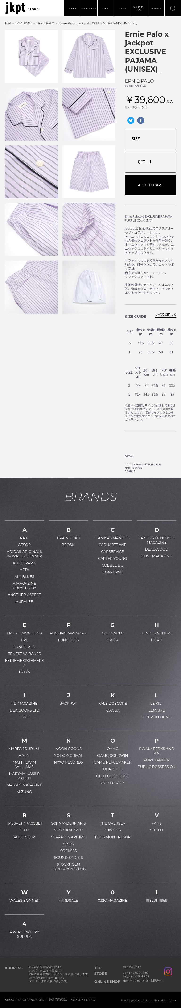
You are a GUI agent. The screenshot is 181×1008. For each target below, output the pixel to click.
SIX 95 (68, 844)
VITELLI (156, 830)
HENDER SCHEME (156, 633)
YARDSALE (68, 900)
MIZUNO (24, 792)
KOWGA (112, 710)
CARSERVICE (112, 551)
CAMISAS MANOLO (112, 538)
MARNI (24, 755)
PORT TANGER (156, 760)
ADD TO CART (150, 185)
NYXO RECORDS (68, 762)
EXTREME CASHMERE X (24, 662)
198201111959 (156, 900)
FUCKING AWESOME (68, 633)
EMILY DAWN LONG (24, 633)
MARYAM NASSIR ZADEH (24, 775)
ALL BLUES (24, 576)
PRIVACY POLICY (82, 1000)
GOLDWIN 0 (112, 633)
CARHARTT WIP (113, 545)
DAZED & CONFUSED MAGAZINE (157, 540)
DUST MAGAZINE (156, 556)
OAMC (112, 748)
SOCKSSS (68, 850)
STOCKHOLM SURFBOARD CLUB (68, 866)
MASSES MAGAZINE (24, 785)
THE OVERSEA (112, 823)
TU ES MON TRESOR (113, 837)
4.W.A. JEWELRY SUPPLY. (24, 934)
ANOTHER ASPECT (24, 594)
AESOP (24, 545)
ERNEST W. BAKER (24, 653)
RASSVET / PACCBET (24, 823)
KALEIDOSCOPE (112, 703)
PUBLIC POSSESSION (157, 767)
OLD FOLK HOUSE (112, 776)
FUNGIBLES (68, 640)
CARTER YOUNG (112, 558)
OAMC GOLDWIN (112, 755)
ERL (24, 640)
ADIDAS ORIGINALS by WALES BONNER (24, 553)
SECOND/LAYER (68, 830)
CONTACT (156, 8)
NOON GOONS (68, 748)
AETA (24, 570)
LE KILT (156, 703)
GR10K (112, 640)
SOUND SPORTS (68, 857)
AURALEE (24, 601)
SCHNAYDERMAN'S (68, 823)
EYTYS (24, 672)
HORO (156, 640)
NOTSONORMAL (68, 755)
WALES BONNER (24, 900)
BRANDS (72, 8)
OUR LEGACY (112, 783)
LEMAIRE (156, 710)
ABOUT (10, 1000)
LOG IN (122, 8)
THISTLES (112, 830)
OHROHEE (112, 769)
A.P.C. (24, 538)
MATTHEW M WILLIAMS (24, 764)
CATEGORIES (89, 8)
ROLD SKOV (24, 837)
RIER (24, 830)
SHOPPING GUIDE (32, 1000)
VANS (156, 823)
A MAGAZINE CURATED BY (24, 585)
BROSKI (68, 545)
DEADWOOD (156, 549)
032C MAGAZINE (112, 900)
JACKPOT (68, 703)
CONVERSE (113, 572)
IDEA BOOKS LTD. (24, 710)
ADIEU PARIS (24, 563)
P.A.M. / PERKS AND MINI (156, 750)
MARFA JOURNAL (24, 748)
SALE (105, 8)
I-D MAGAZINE (24, 703)
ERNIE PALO (139, 81)
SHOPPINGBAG (139, 8)
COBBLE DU (112, 565)
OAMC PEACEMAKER (113, 762)
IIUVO (24, 717)
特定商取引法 (58, 999)
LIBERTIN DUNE (156, 717)
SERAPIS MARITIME (68, 837)
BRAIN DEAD (68, 538)
